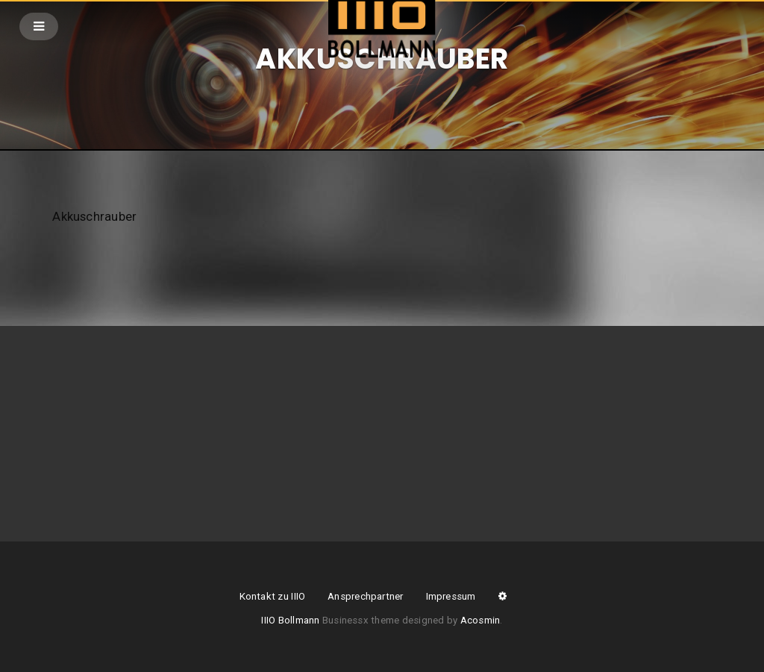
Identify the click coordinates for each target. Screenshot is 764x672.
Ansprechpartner (365, 596)
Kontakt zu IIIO (272, 596)
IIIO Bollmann (290, 620)
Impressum (451, 596)
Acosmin (480, 620)
